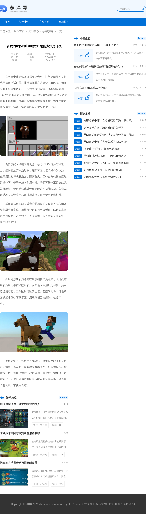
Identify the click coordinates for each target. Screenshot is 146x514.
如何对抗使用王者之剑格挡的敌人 (20, 404)
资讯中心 (24, 21)
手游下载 (44, 21)
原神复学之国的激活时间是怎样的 (104, 127)
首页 (7, 21)
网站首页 (19, 31)
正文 (59, 31)
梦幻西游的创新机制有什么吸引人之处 (96, 44)
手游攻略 (47, 31)
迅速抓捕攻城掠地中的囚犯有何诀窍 (105, 155)
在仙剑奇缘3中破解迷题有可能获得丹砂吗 (98, 66)
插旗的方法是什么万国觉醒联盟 (18, 462)
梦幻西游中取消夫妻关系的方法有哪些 (106, 141)
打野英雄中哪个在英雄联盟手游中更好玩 (108, 120)
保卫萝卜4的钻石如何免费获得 (102, 148)
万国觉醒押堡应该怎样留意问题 (102, 176)
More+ (141, 38)
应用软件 (64, 21)
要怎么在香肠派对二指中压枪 (91, 87)
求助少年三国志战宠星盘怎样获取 (20, 433)
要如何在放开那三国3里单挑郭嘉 (103, 169)
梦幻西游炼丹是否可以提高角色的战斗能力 (109, 134)
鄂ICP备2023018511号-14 (119, 504)
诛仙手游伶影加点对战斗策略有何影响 (106, 162)
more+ (63, 397)
